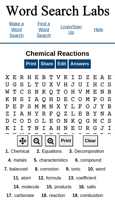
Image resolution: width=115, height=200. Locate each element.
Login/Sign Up (71, 29)
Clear (90, 140)
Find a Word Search (44, 29)
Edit (62, 63)
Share (47, 63)
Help (98, 29)
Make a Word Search (16, 29)
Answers (79, 63)
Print (31, 63)
